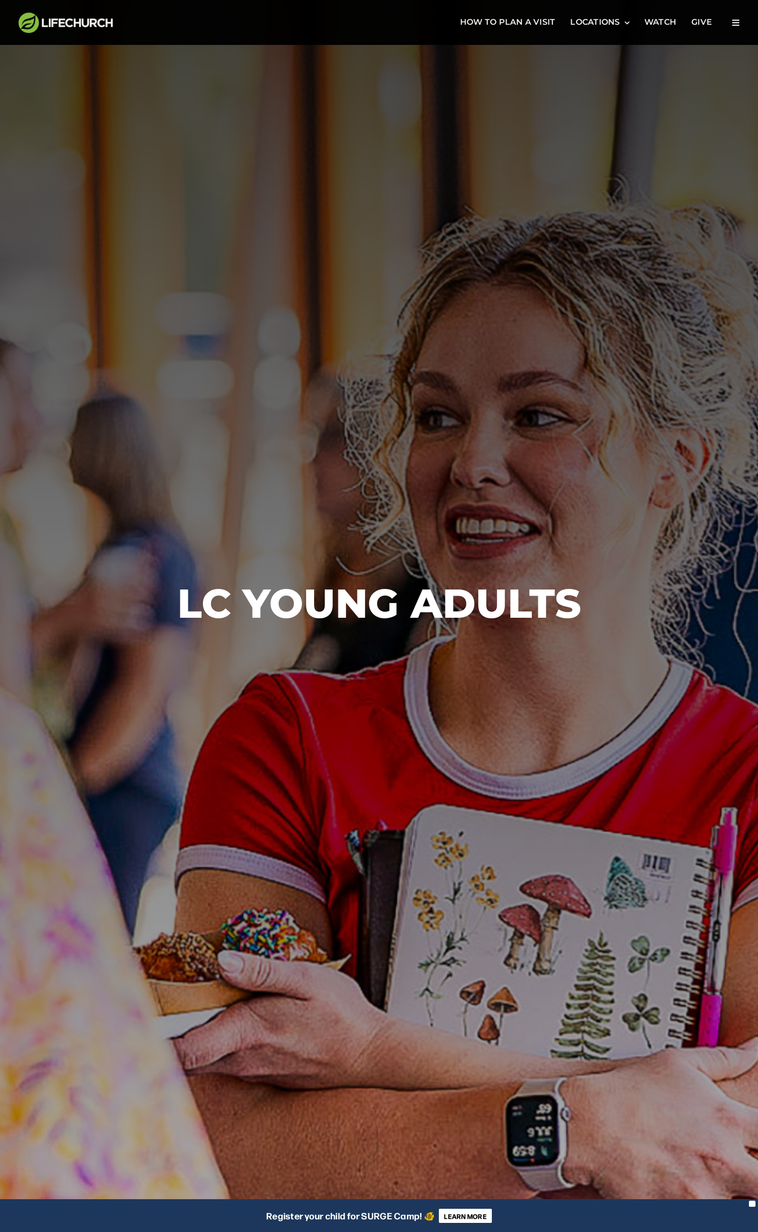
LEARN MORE (465, 1215)
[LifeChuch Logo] (65, 14)
